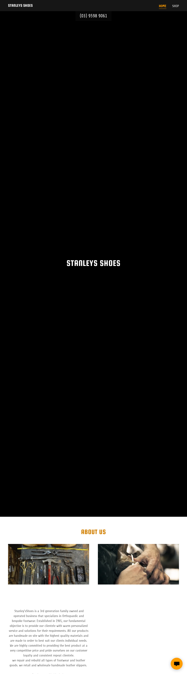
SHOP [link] (175, 6)
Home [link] (162, 6)
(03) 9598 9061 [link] (93, 15)
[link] (20, 5)
